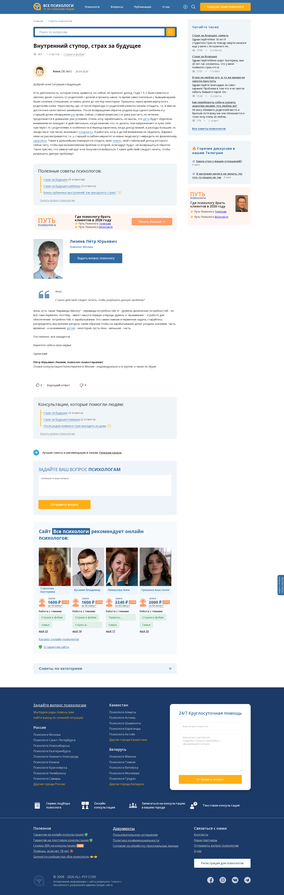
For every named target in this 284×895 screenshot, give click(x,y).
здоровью (40, 140)
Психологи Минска (122, 757)
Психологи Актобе (122, 734)
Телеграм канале (110, 452)
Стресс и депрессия (82, 625)
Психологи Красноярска (50, 768)
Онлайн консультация (104, 805)
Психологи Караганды (125, 729)
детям (71, 328)
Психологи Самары (46, 779)
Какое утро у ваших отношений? (219, 161)
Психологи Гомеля (122, 762)
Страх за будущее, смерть (210, 35)
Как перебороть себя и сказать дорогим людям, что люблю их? (214, 104)
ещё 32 (144, 631)
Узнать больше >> (152, 222)
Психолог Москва (81, 247)
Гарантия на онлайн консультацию (58, 835)
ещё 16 (77, 631)
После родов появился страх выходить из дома (74, 426)
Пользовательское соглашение (135, 835)
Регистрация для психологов (222, 863)
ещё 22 (43, 631)
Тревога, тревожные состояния (116, 618)
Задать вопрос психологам (57, 200)
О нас (166, 7)
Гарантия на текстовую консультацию (61, 840)
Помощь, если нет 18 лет (51, 851)
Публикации (142, 7)
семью (117, 140)
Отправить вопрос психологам (216, 846)
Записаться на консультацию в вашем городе (163, 805)
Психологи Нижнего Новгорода (55, 757)
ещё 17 (110, 631)
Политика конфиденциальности (136, 840)
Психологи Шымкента (125, 723)
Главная (38, 21)
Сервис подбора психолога (58, 805)
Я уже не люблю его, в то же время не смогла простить (218, 79)
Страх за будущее (55, 179)
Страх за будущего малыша (61, 419)
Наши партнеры (205, 840)
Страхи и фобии (74, 54)
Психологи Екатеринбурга (51, 751)
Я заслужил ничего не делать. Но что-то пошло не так (217, 175)
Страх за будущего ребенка (61, 186)
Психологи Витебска (123, 768)
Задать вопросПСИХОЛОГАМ (280, 585)
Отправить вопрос (210, 779)
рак (73, 114)
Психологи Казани (46, 762)
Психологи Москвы (46, 735)
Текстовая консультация (221, 805)
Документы (124, 828)
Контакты (201, 835)
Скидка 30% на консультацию (54, 846)
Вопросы (117, 7)
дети (146, 119)
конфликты (86, 132)
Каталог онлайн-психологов (59, 639)
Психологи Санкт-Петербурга (54, 740)
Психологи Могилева (124, 773)
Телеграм (105, 223)
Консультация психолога (225, 7)
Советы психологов (60, 21)
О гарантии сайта (56, 647)
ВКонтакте (106, 227)
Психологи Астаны (122, 718)
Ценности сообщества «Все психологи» (61, 857)
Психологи (92, 7)
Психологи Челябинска (49, 773)
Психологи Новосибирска (51, 746)
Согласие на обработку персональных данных (145, 846)
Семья (45, 625)
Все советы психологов (209, 128)
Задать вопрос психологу (96, 258)
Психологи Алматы (122, 712)
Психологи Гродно (122, 779)
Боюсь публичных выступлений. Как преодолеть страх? (79, 192)
